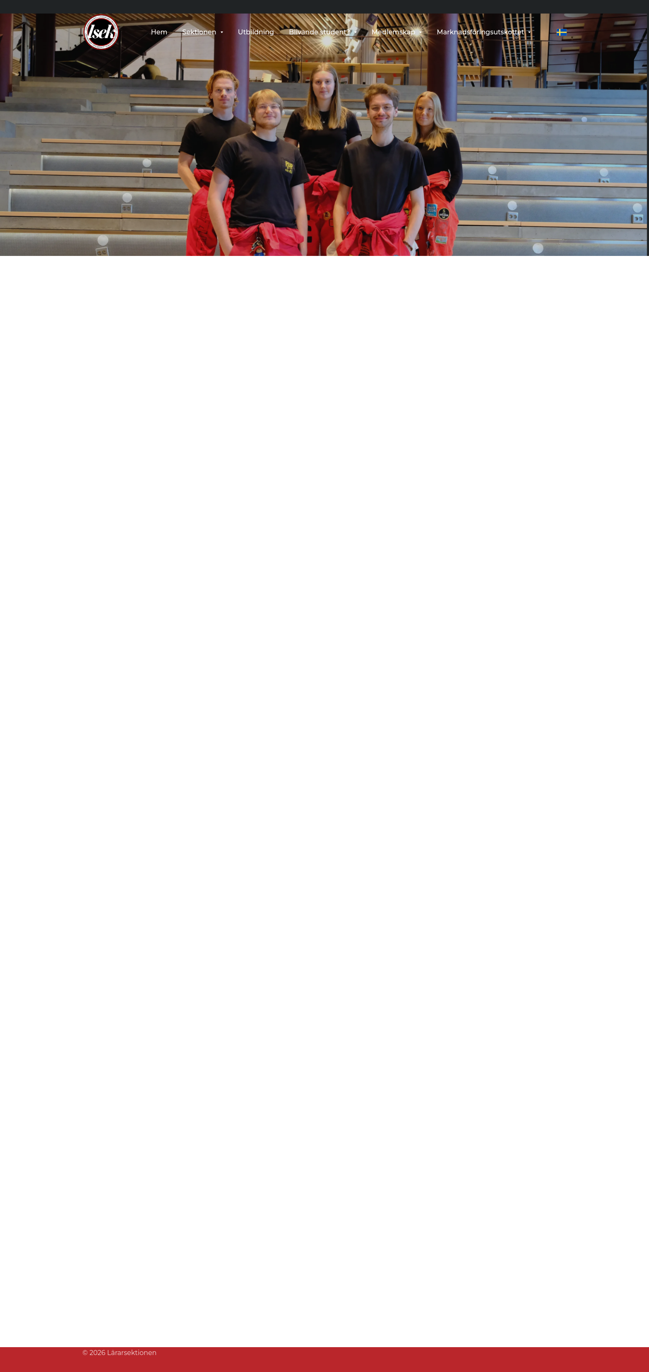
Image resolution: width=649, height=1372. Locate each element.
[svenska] (562, 32)
